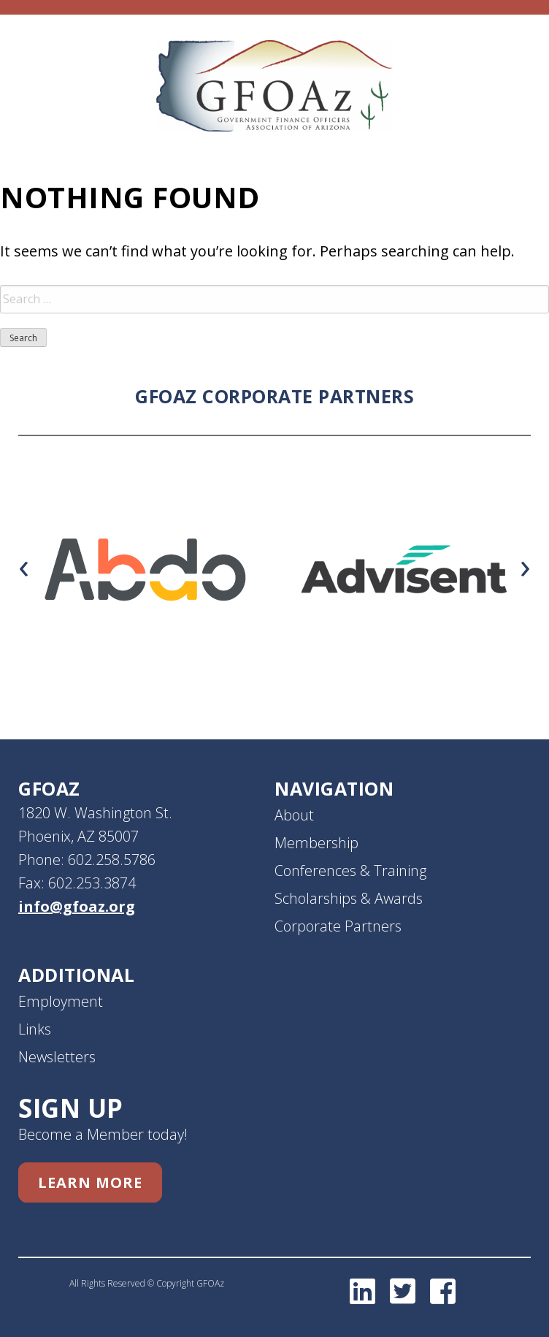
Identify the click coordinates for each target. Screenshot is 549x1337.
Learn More (90, 1182)
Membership (316, 843)
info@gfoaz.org (76, 906)
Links (34, 1029)
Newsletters (57, 1057)
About (294, 815)
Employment (60, 1001)
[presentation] (23, 565)
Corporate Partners (338, 926)
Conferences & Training (350, 870)
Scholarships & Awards (348, 898)
